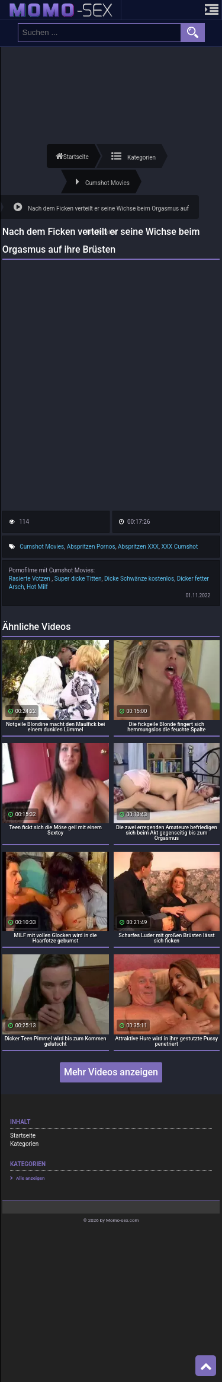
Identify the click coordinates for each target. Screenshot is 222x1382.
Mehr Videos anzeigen (111, 1072)
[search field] (99, 32)
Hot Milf (37, 587)
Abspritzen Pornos (91, 546)
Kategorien (24, 1144)
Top (206, 1366)
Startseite (23, 1135)
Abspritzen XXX (138, 546)
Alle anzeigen (30, 1178)
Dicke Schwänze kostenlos (139, 578)
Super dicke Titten (78, 578)
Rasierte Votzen (30, 578)
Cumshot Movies (42, 546)
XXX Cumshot (180, 546)
